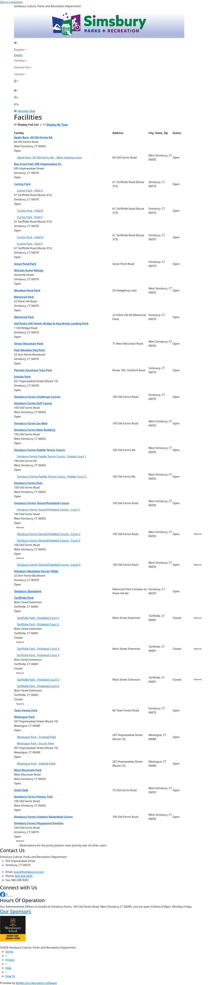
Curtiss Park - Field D (30, 237)
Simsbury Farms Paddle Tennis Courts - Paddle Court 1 (51, 456)
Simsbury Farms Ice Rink (30, 423)
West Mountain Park (28, 770)
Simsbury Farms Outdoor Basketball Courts (43, 817)
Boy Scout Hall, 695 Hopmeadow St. (37, 164)
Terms (9, 951)
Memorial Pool (24, 317)
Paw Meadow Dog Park (29, 350)
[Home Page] (23, 42)
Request (20, 840)
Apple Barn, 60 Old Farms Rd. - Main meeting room (49, 157)
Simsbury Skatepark (27, 591)
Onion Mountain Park (28, 343)
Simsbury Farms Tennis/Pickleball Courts (41, 503)
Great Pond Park (25, 264)
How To (10, 976)
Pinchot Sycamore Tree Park (33, 370)
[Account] (23, 81)
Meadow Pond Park (27, 290)
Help (8, 968)
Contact (19, 74)
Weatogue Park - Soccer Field (35, 743)
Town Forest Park (25, 710)
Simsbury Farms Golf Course (33, 403)
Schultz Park (22, 377)
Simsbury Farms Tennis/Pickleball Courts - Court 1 (48, 510)
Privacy (9, 960)
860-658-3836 (24, 876)
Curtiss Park (22, 184)
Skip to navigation (11, 2)
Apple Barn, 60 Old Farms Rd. (33, 137)
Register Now (26, 111)
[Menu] (16, 104)
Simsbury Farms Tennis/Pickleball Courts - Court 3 (48, 540)
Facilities (19, 60)
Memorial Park (24, 297)
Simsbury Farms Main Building (34, 430)
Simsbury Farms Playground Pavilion (38, 823)
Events (18, 55)
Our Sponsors (15, 911)
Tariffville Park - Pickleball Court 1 (38, 618)
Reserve (20, 527)
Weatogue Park (24, 717)
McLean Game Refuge (28, 270)
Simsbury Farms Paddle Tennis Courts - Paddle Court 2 (51, 476)
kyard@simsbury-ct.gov (29, 872)
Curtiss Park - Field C (30, 217)
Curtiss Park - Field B (30, 211)
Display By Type (55, 124)
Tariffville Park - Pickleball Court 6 (38, 686)
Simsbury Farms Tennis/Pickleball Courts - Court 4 (48, 565)
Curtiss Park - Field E (30, 244)
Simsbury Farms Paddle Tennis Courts (39, 450)
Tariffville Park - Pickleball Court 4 (38, 655)
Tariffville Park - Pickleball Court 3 (38, 649)
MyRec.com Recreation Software (36, 983)
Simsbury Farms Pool (28, 483)
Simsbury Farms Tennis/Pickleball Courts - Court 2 (48, 534)
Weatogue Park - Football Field (36, 737)
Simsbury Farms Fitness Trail (33, 797)
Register (19, 49)
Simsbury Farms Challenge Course (37, 397)
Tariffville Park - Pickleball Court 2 (38, 624)
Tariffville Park (24, 598)
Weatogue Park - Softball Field (36, 763)
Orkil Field (21, 790)
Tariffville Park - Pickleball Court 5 (38, 679)
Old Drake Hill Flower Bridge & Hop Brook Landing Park (51, 323)
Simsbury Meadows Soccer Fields (36, 571)
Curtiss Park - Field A (30, 190)
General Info (22, 67)
